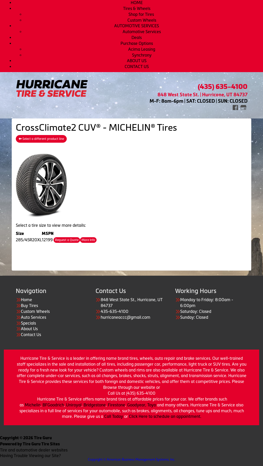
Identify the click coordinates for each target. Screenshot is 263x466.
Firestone (116, 405)
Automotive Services (142, 31)
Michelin (33, 405)
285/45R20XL (29, 239)
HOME (137, 2)
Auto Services (33, 317)
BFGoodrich (53, 405)
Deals (137, 37)
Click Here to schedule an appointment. (165, 416)
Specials (28, 323)
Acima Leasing (141, 49)
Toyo (152, 405)
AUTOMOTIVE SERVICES (136, 25)
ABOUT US (137, 60)
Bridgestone (95, 405)
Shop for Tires (141, 14)
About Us (29, 328)
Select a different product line (41, 139)
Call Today (114, 416)
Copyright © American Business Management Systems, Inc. (131, 459)
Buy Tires (29, 305)
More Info (88, 240)
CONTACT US (137, 66)
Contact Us (31, 334)
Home (26, 299)
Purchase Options (137, 43)
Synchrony (142, 55)
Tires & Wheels (136, 8)
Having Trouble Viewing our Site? (30, 455)
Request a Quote (66, 240)
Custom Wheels (141, 20)
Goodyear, (136, 405)
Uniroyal (74, 405)
